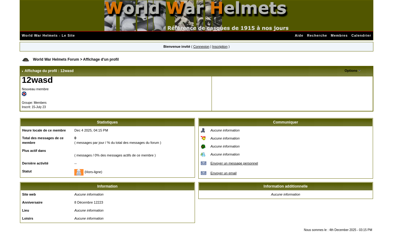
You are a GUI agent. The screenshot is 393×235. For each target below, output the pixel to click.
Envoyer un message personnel (234, 163)
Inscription (220, 46)
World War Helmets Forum (56, 59)
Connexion (201, 46)
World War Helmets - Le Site (48, 35)
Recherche (317, 35)
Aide (299, 35)
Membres (339, 35)
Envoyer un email (224, 173)
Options (350, 70)
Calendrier (361, 35)
